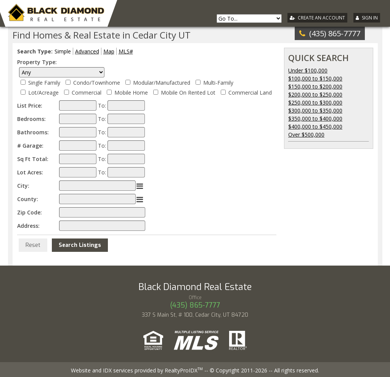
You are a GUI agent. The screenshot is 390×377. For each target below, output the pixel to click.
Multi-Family (218, 82)
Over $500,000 (306, 134)
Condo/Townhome (96, 82)
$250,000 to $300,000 (315, 102)
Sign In (370, 17)
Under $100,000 (307, 70)
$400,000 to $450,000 (315, 126)
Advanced (87, 51)
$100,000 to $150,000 (315, 78)
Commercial (86, 92)
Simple (63, 51)
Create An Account (321, 17)
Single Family (44, 82)
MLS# (126, 51)
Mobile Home (131, 92)
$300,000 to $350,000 (315, 110)
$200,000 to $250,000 (315, 94)
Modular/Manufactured (161, 82)
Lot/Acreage (43, 92)
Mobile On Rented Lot (188, 92)
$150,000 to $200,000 (315, 86)
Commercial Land (250, 92)
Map (108, 51)
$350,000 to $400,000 (315, 118)
